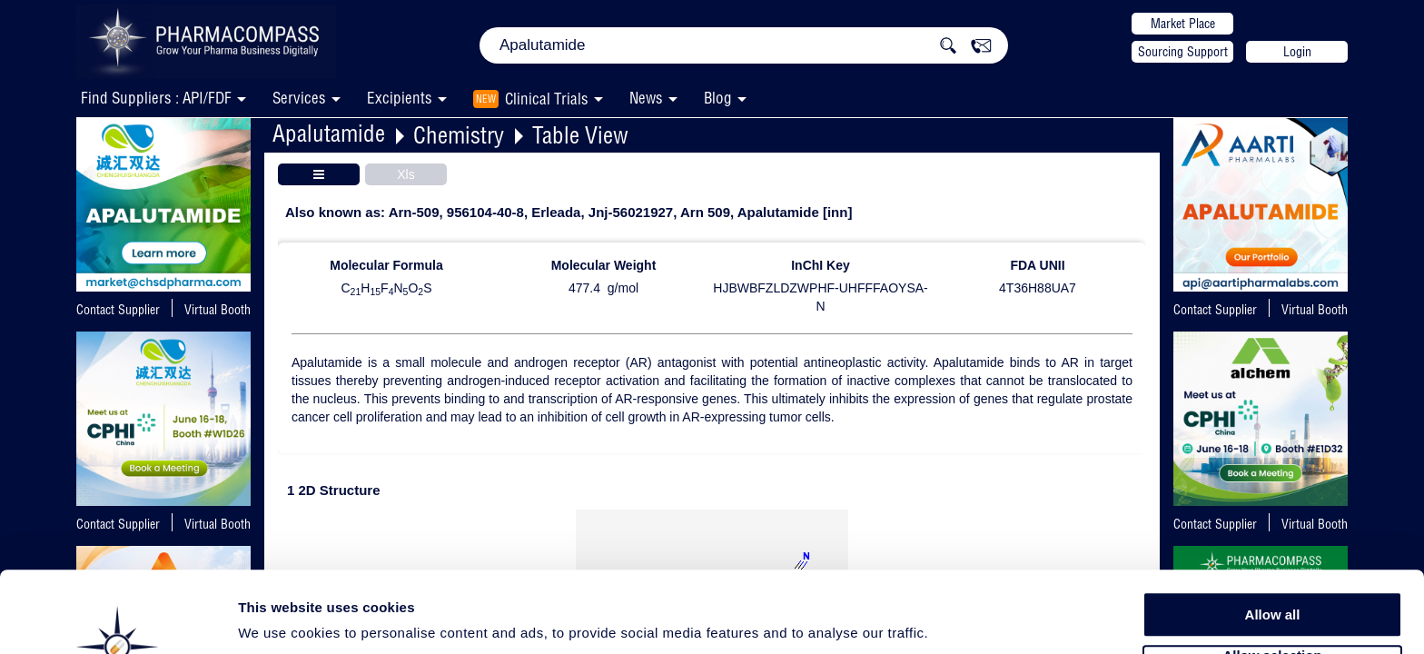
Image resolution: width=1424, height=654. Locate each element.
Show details (953, 619)
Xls (405, 174)
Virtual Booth (217, 310)
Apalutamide (328, 133)
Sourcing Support (1183, 52)
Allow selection (1271, 586)
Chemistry (458, 135)
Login (1297, 52)
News (646, 97)
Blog (718, 97)
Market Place (1183, 23)
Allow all (1272, 544)
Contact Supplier (118, 310)
